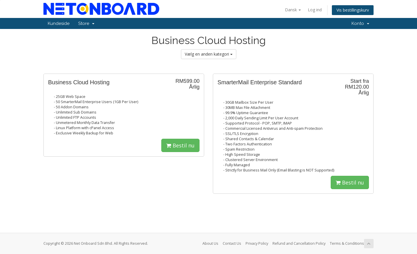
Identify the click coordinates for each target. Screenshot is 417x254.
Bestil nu (180, 145)
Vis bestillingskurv (352, 10)
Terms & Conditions (347, 243)
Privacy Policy (257, 243)
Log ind (315, 9)
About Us (210, 243)
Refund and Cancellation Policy (298, 243)
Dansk (293, 9)
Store (86, 23)
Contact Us (232, 243)
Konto (360, 23)
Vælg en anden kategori (209, 54)
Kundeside (59, 23)
